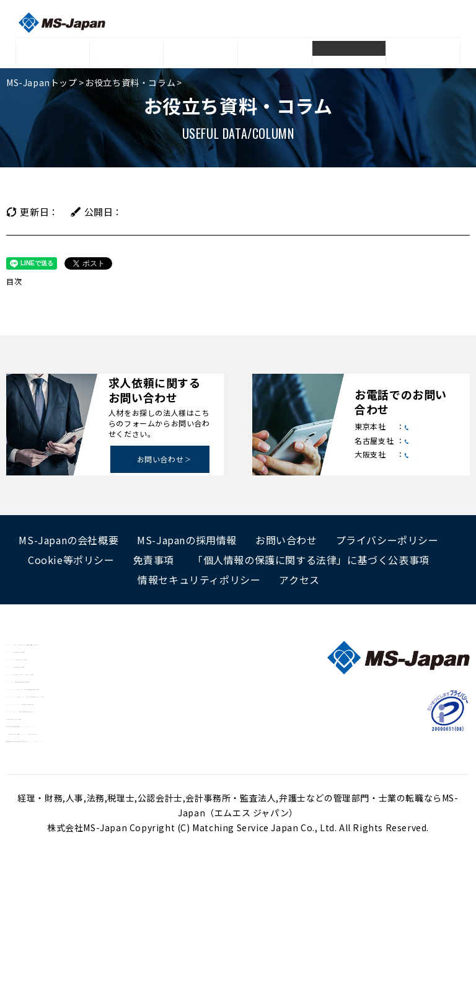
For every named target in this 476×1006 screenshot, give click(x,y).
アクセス (299, 579)
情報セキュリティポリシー (199, 579)
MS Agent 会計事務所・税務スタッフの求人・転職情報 (122, 716)
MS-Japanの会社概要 (68, 539)
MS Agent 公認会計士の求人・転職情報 (90, 682)
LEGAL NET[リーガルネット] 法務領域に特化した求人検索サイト (143, 751)
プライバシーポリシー (387, 539)
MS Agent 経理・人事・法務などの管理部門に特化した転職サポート (149, 647)
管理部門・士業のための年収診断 (74, 820)
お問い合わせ (160, 459)
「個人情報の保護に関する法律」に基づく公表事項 (311, 559)
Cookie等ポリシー (71, 559)
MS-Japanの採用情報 (187, 539)
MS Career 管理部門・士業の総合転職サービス (105, 734)
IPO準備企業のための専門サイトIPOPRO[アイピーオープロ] (129, 855)
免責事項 (153, 559)
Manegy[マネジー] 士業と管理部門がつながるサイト (117, 803)
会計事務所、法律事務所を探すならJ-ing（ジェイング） (122, 838)
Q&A (423, 53)
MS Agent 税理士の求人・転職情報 (81, 699)
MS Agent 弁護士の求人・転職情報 (81, 664)
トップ (52, 53)
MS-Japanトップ (41, 82)
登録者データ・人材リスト (200, 57)
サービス (126, 53)
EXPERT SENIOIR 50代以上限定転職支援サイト (107, 786)
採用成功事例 (275, 53)
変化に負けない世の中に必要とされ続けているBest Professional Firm (153, 873)
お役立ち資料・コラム (349, 57)
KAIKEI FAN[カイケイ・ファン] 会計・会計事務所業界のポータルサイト (156, 768)
